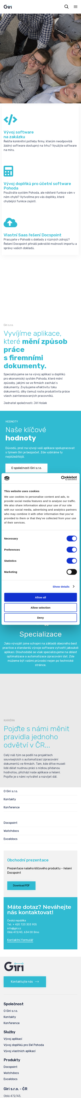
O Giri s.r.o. (11, 791)
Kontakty (10, 799)
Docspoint (10, 822)
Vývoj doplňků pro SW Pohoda (24, 1045)
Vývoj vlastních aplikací (20, 1051)
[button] (26, 468)
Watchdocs (11, 831)
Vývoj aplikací (13, 1039)
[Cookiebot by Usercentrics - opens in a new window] (61, 478)
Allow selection (40, 607)
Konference (12, 807)
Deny (40, 617)
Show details (61, 586)
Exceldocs (10, 839)
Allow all (40, 597)
